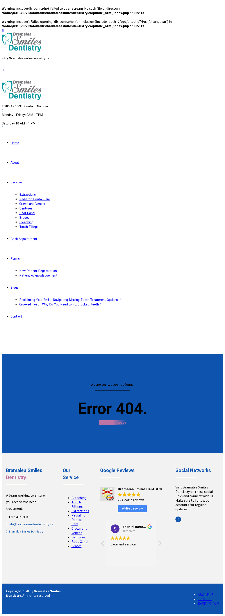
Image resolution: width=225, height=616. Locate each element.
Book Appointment (24, 239)
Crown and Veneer (32, 204)
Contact (16, 316)
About (15, 162)
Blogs (14, 287)
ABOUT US (205, 594)
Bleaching (26, 222)
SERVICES (205, 599)
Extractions (27, 194)
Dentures (25, 208)
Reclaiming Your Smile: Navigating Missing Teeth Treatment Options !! (70, 300)
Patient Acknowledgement (38, 275)
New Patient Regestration (38, 271)
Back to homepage (112, 422)
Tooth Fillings (28, 227)
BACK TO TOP (208, 603)
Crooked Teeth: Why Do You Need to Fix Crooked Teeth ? (60, 304)
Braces (24, 217)
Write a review (132, 508)
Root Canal (27, 213)
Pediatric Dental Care (34, 199)
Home (15, 143)
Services (17, 182)
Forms (15, 258)
